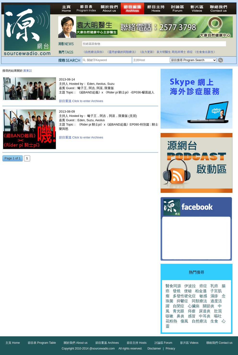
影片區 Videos (189, 342)
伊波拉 (190, 286)
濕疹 (214, 296)
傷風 (184, 321)
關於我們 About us (75, 342)
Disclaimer (154, 348)
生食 (214, 321)
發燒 (176, 291)
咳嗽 (169, 316)
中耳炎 (204, 316)
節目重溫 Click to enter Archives (81, 101)
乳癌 (214, 286)
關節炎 (208, 306)
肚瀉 (218, 311)
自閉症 (178, 306)
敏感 (203, 296)
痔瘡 (192, 311)
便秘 (188, 291)
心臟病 (193, 306)
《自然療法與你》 (93, 52)
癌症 (190, 52)
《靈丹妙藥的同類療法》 (122, 52)
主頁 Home (13, 342)
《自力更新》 (147, 52)
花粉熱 (171, 321)
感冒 (192, 316)
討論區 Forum (163, 342)
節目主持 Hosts (136, 342)
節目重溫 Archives (107, 342)
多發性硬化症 (184, 296)
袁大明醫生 (164, 52)
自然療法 (199, 321)
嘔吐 (218, 316)
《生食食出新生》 (204, 52)
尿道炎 (204, 311)
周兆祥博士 (179, 52)
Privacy (170, 348)
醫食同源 (173, 286)
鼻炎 (180, 316)
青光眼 (178, 311)
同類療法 (199, 301)
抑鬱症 (182, 301)
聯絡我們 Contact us (219, 342)
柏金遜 (201, 291)
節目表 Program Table (42, 342)
